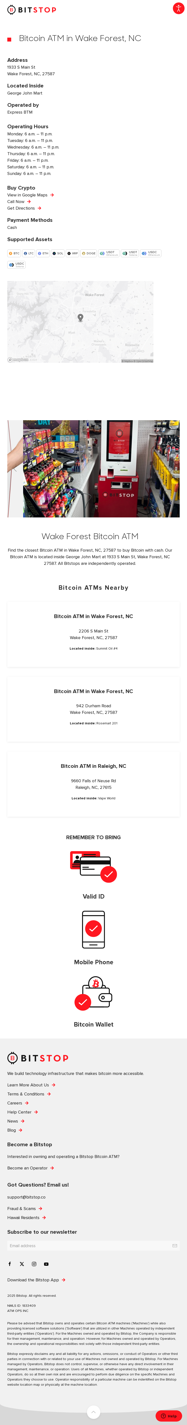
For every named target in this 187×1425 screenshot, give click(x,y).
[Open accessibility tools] (179, 8)
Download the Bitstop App (33, 1280)
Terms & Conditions (25, 1094)
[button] (15, 469)
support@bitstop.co (26, 1197)
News (12, 1121)
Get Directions (21, 208)
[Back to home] (31, 10)
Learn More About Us (28, 1085)
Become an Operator (27, 1168)
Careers (14, 1103)
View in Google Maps (27, 195)
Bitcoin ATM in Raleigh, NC (93, 766)
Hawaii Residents (23, 1217)
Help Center (19, 1112)
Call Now (15, 201)
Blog (11, 1130)
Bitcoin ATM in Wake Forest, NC (93, 616)
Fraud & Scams (21, 1208)
